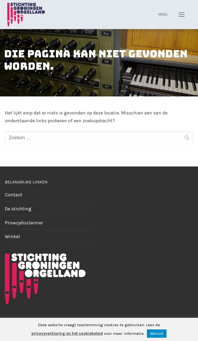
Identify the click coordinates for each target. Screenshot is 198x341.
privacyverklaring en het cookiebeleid (67, 333)
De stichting (18, 209)
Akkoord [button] (156, 334)
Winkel (12, 236)
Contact (13, 195)
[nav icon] (181, 14)
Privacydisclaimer (24, 223)
